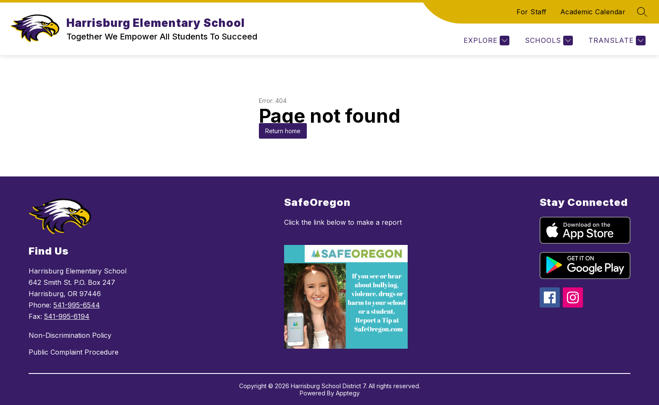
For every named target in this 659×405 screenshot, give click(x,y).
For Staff (532, 12)
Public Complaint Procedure (74, 352)
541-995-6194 (67, 316)
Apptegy (348, 393)
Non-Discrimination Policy (70, 335)
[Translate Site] (616, 40)
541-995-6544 (76, 305)
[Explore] (485, 40)
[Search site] (642, 12)
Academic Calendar (593, 12)
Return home (283, 130)
